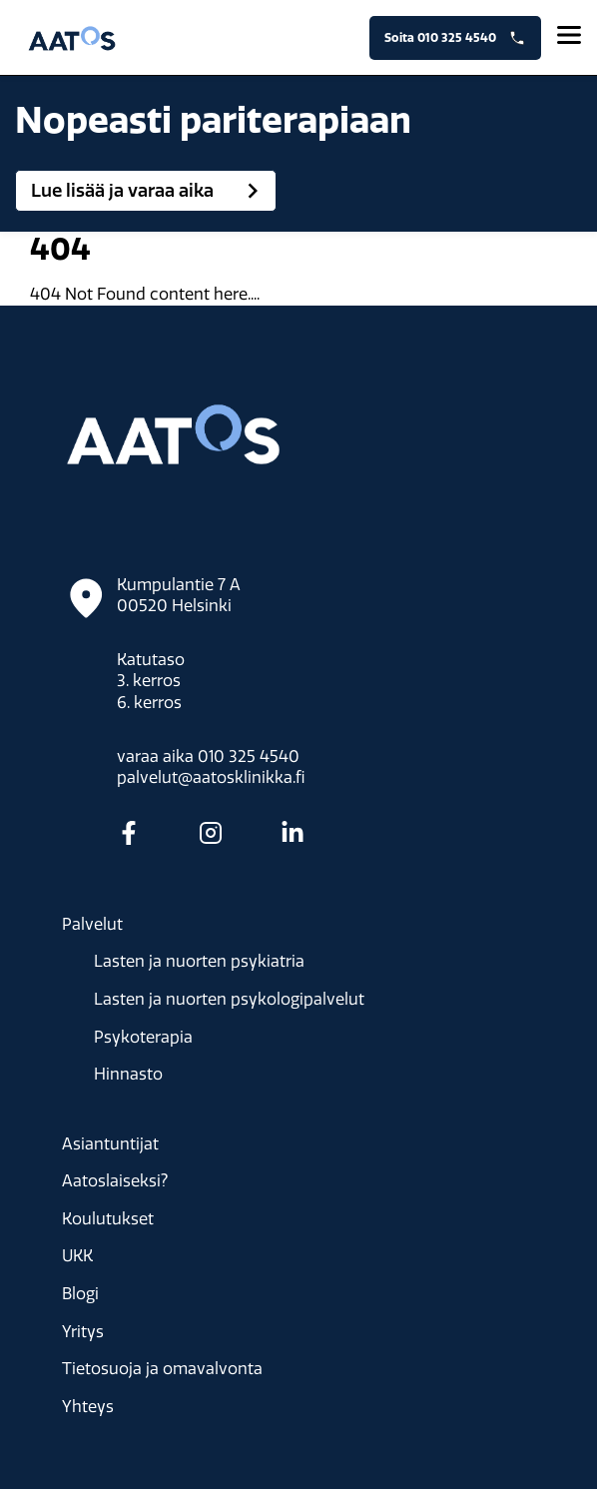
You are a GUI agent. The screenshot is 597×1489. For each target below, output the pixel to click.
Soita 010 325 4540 (455, 38)
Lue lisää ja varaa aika (149, 191)
